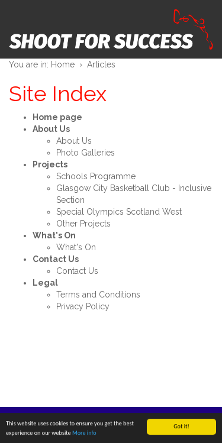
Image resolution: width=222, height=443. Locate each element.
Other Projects (83, 223)
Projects (50, 164)
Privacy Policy (83, 306)
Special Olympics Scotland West (119, 211)
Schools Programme (96, 176)
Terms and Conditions (98, 294)
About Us (51, 129)
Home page (57, 117)
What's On (54, 235)
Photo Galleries (85, 152)
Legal (45, 282)
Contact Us (56, 259)
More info (84, 433)
